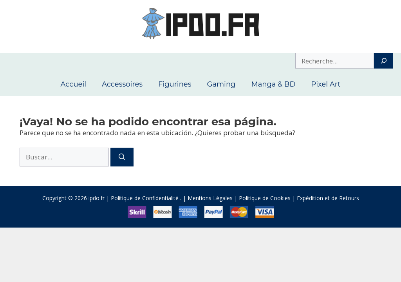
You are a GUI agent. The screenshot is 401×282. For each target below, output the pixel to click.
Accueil (73, 84)
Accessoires (122, 84)
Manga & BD (273, 84)
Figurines (174, 84)
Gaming (221, 84)
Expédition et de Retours (328, 198)
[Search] (383, 61)
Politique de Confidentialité (145, 198)
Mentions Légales (210, 198)
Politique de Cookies (265, 198)
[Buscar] (122, 157)
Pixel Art (325, 84)
